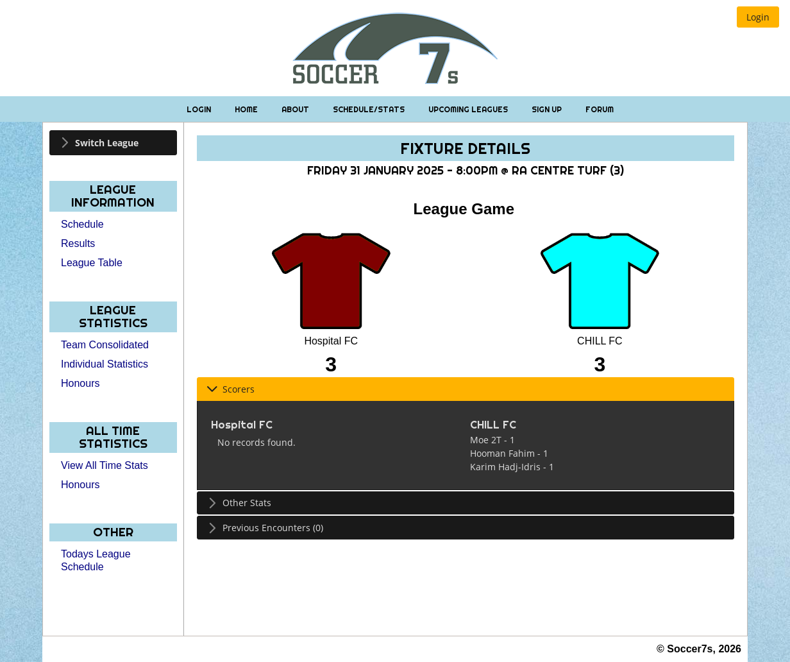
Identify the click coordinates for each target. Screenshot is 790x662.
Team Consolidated (105, 344)
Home (247, 109)
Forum (599, 109)
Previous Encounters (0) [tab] (264, 528)
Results (78, 243)
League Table (91, 262)
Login (200, 109)
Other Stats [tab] (238, 502)
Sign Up (548, 109)
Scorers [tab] (230, 389)
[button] (758, 17)
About (296, 109)
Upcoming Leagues (469, 109)
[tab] (113, 142)
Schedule (82, 224)
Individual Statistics (104, 364)
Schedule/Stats (370, 109)
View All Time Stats (104, 465)
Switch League (107, 143)
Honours (80, 383)
